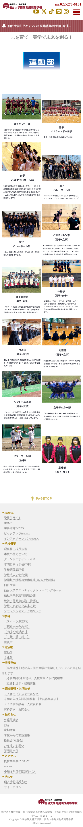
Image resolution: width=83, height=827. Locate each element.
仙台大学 (9, 585)
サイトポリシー (14, 787)
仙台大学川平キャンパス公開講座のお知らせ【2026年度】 (45, 26)
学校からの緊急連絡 (17, 735)
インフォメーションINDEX (21, 538)
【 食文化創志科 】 (16, 631)
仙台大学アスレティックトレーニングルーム (33, 590)
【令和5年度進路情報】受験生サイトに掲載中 (33, 678)
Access (8, 766)
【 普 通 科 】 (17, 636)
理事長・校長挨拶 (15, 549)
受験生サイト (12, 517)
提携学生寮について (17, 761)
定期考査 (9, 730)
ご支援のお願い (14, 745)
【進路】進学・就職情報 (20, 683)
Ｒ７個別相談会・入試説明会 (22, 704)
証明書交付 (11, 750)
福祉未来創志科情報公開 (20, 595)
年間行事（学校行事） (18, 564)
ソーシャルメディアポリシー (22, 611)
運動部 (8, 652)
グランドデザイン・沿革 (20, 559)
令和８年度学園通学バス (20, 771)
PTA (6, 725)
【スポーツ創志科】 (17, 621)
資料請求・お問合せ (17, 709)
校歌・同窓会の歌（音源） (21, 600)
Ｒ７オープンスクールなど (21, 694)
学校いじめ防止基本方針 (20, 605)
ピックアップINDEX (17, 533)
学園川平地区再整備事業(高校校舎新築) (29, 580)
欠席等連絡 (11, 719)
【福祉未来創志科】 (17, 626)
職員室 (8, 642)
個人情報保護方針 (15, 781)
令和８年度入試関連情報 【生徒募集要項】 (31, 699)
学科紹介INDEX (14, 528)
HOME (8, 523)
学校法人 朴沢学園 (16, 574)
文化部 (8, 657)
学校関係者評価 (14, 569)
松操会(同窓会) (13, 740)
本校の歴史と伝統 (15, 554)
